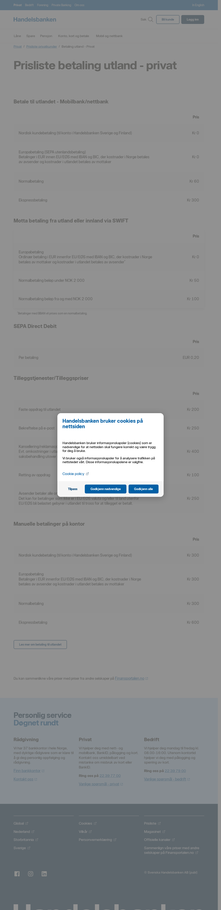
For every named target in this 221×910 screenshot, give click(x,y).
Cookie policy (75, 473)
